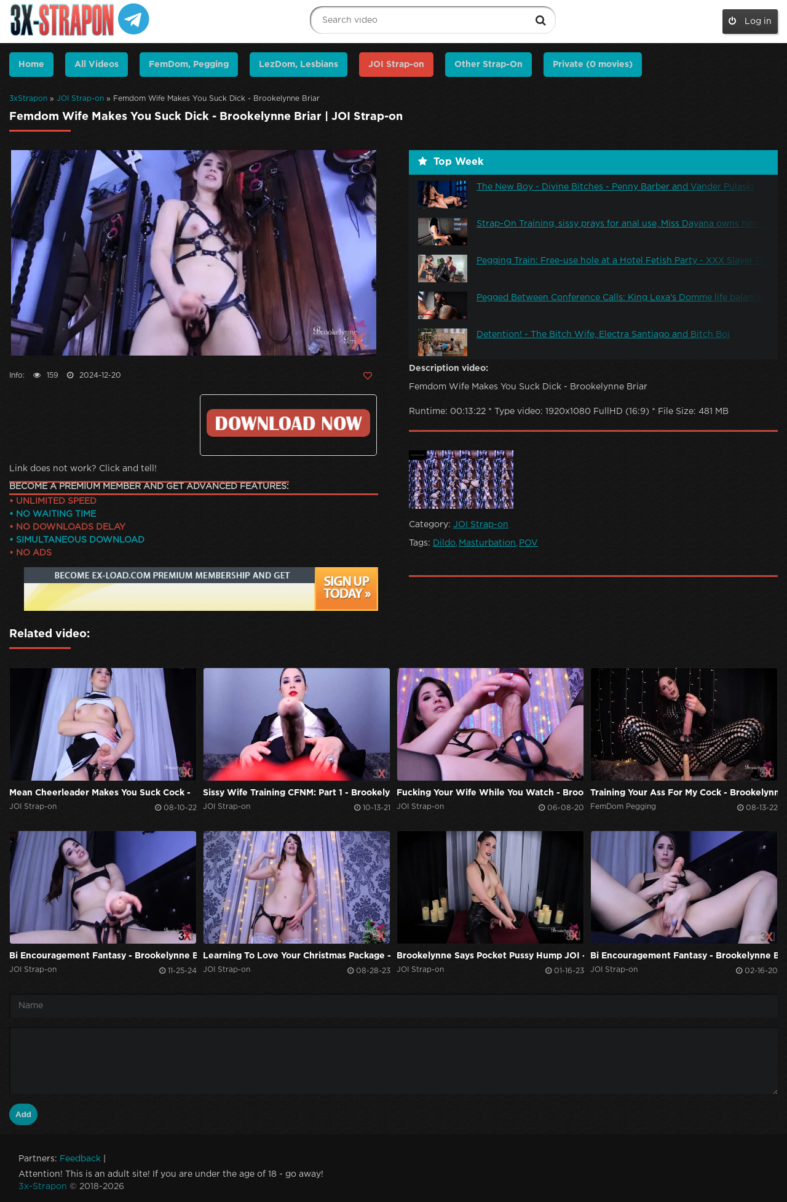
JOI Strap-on (80, 98)
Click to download (288, 423)
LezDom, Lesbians (298, 64)
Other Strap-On (488, 64)
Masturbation (487, 543)
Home (31, 64)
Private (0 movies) (593, 64)
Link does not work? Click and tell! (83, 468)
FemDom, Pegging (189, 64)
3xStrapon (28, 98)
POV (528, 543)
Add (23, 1114)
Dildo (444, 543)
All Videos (96, 64)
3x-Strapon (42, 1186)
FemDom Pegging (623, 806)
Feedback (80, 1159)
